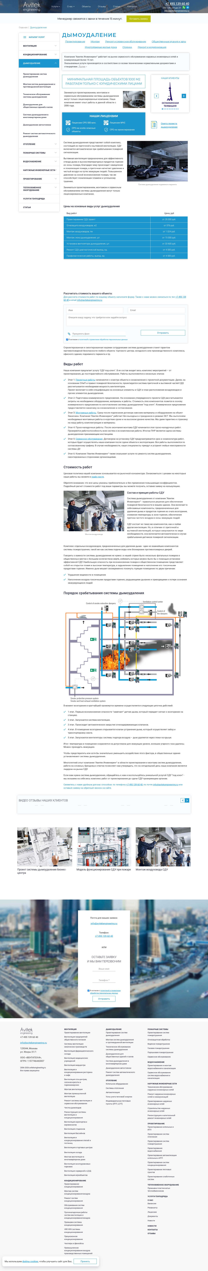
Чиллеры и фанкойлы (74, 1242)
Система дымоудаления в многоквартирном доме (35, 115)
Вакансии (152, 1202)
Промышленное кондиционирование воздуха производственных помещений (78, 1249)
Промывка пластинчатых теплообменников (159, 1187)
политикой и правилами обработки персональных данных (103, 338)
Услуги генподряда (34, 199)
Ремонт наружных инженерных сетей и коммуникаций (161, 1093)
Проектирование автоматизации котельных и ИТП (162, 1155)
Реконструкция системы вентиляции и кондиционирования (75, 1113)
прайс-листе (97, 475)
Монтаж (95, 41)
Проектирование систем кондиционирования (158, 1162)
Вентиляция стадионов (74, 1127)
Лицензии (152, 1210)
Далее (82, 66)
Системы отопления (115, 1086)
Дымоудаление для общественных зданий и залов (38, 105)
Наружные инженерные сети (39, 170)
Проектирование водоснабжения (155, 1147)
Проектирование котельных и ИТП (161, 1126)
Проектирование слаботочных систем (161, 1176)
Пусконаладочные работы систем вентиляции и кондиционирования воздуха (77, 1213)
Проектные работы (85, 378)
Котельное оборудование (117, 1082)
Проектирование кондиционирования (73, 1183)
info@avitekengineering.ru (176, 11)
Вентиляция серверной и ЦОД (77, 1169)
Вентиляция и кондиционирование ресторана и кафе (78, 1070)
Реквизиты (152, 1206)
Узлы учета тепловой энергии (119, 1095)
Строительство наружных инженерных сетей (159, 1108)
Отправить (104, 997)
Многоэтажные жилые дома (101, 47)
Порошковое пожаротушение (160, 1051)
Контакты (132, 6)
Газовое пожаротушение (158, 1046)
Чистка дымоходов (72, 1106)
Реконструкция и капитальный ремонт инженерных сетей (161, 1115)
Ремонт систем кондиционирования (73, 1197)
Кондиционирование (35, 54)
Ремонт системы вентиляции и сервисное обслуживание (78, 1100)
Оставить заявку (138, 18)
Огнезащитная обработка (159, 1038)
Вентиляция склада (73, 1151)
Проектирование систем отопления (158, 1133)
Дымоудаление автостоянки (37, 125)
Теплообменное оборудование (32, 188)
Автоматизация (113, 1091)
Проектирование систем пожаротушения (158, 1032)
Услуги (55, 6)
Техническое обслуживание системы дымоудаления (36, 95)
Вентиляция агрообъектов (75, 1173)
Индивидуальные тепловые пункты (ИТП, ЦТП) (118, 1100)
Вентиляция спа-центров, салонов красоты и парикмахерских (75, 1080)
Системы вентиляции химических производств (75, 1043)
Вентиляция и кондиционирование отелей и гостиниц (77, 1138)
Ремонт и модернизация (152, 47)
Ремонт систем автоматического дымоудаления (39, 134)
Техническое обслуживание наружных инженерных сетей (161, 1086)
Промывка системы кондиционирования (73, 1221)
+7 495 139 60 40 (177, 3)
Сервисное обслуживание (89, 437)
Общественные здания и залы (169, 41)
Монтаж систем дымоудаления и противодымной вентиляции (39, 85)
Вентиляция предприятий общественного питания (75, 1036)
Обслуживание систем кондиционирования (74, 1204)
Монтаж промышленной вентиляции (75, 1093)
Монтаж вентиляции (73, 1087)
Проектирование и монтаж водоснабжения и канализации (162, 1065)
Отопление (29, 144)
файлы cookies (30, 1261)
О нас (71, 6)
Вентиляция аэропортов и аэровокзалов (75, 1121)
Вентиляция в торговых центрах (78, 1146)
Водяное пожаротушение (159, 1042)
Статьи (116, 6)
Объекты (86, 6)
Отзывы (102, 6)
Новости (151, 1219)
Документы (153, 1214)
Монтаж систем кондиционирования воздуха (77, 1190)
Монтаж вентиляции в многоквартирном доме (74, 1156)
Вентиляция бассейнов (74, 1131)
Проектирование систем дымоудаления (35, 75)
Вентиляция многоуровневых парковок (77, 1163)
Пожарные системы (34, 153)
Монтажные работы (86, 411)
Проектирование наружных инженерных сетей (160, 1100)
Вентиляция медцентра (74, 1063)
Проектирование (32, 179)
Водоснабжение (32, 161)
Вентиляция (30, 46)
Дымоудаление (31, 63)
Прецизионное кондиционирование (73, 1236)
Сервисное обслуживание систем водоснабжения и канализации (159, 1074)
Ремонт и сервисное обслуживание (125, 41)
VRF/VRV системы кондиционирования (73, 1228)
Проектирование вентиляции (77, 1031)
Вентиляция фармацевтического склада (78, 1050)
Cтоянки (127, 47)
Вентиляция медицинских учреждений (76, 1057)
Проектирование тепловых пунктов (159, 1169)
